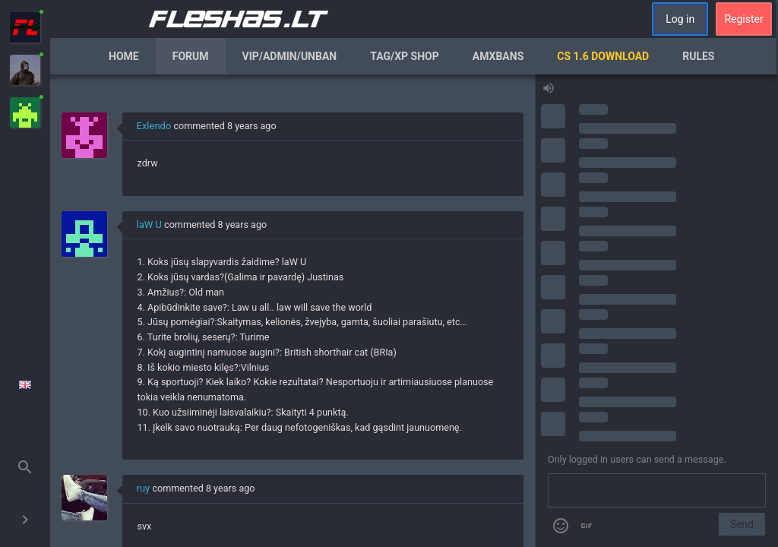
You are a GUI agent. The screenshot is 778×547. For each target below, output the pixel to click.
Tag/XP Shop (404, 56)
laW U (149, 224)
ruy (143, 488)
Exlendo (154, 125)
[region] (292, 310)
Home (124, 56)
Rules (698, 56)
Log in (680, 19)
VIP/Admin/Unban (289, 56)
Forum (190, 56)
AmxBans (498, 56)
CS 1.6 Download (603, 56)
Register (743, 19)
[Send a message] (657, 490)
